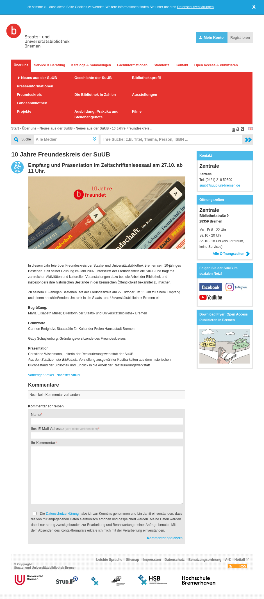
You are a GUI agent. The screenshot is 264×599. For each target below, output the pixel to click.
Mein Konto (212, 37)
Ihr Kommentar (43, 443)
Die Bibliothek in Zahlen (95, 94)
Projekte (24, 111)
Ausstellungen (144, 94)
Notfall (240, 560)
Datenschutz (175, 560)
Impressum (152, 560)
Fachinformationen (132, 65)
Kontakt (182, 65)
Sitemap (132, 560)
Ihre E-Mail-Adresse (64, 428)
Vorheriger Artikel (41, 375)
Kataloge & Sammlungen (91, 65)
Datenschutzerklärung (62, 514)
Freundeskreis (29, 94)
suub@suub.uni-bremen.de (219, 185)
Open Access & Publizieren (216, 65)
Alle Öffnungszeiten (231, 254)
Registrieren (240, 37)
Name (36, 414)
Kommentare (43, 385)
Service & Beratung (49, 65)
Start (15, 128)
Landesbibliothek (32, 103)
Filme (137, 111)
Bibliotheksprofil (146, 78)
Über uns (21, 65)
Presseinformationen (35, 86)
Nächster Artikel (68, 375)
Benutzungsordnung (204, 560)
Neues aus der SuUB (39, 78)
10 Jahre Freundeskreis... (132, 128)
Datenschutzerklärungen (195, 7)
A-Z (228, 560)
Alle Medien (47, 139)
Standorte (161, 65)
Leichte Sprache (109, 560)
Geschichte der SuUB (93, 78)
